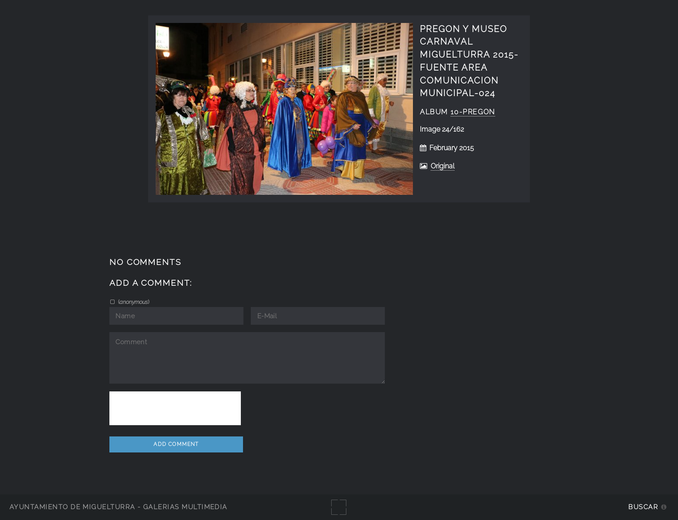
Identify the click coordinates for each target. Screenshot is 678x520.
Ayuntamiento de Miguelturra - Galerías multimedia (118, 506)
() (133, 301)
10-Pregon (473, 112)
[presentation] (175, 408)
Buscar (643, 506)
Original (442, 166)
